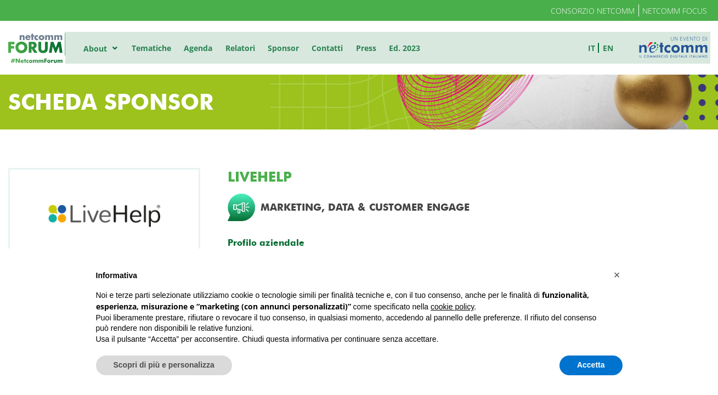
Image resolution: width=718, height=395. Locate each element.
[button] (617, 275)
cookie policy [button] (452, 306)
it (594, 47)
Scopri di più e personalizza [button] (164, 364)
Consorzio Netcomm (593, 10)
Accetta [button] (591, 364)
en (611, 47)
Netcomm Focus (674, 10)
